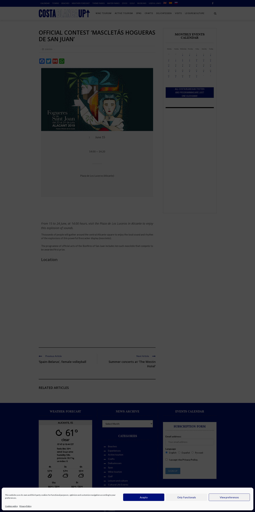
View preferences (229, 497)
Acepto (144, 497)
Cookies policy (11, 506)
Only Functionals (186, 497)
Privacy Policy (25, 506)
